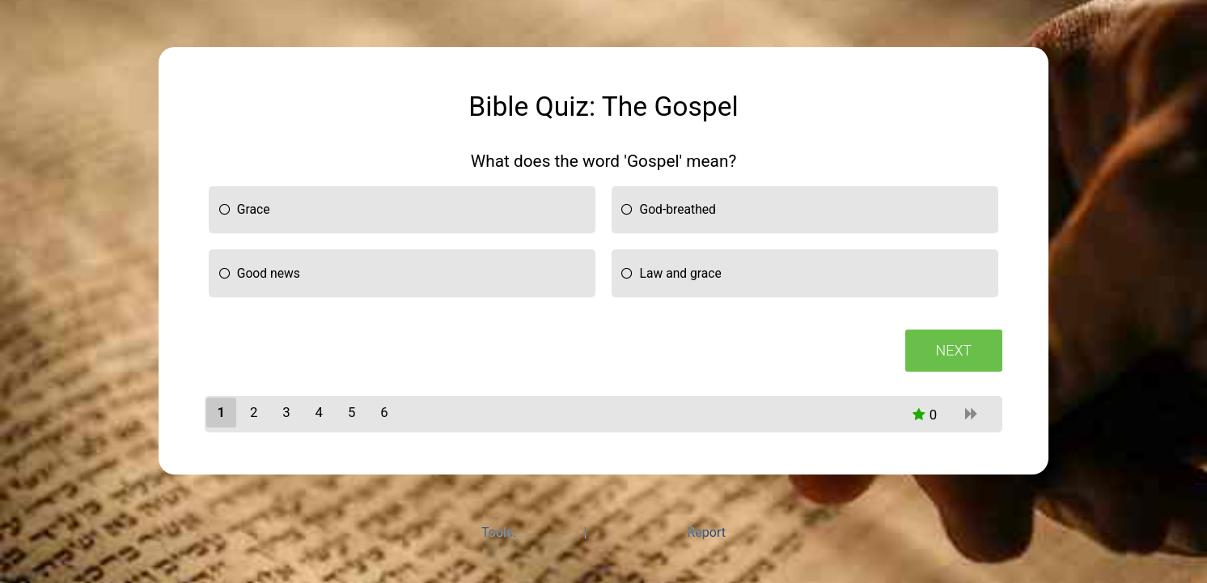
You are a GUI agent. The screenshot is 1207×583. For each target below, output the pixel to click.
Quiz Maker (622, 532)
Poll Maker (549, 532)
